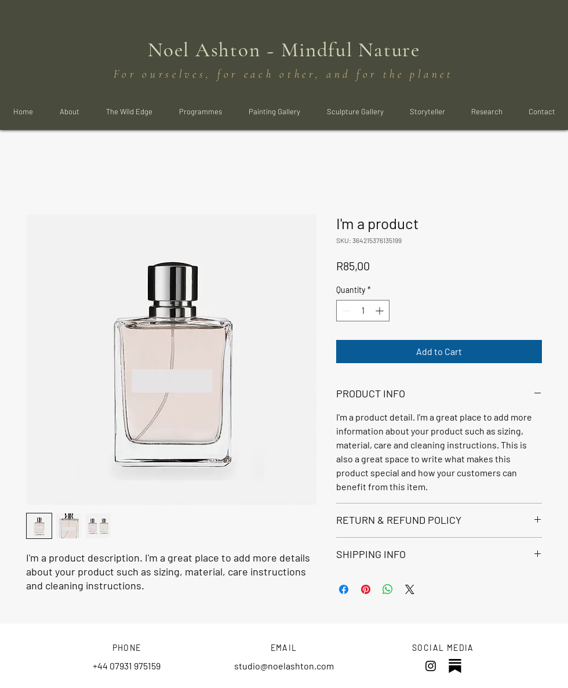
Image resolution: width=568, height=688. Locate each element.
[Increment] (380, 310)
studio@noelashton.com (284, 665)
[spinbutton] (362, 310)
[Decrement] (345, 310)
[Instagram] (431, 666)
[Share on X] (410, 589)
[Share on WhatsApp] (388, 589)
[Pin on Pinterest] (366, 589)
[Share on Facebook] (344, 589)
